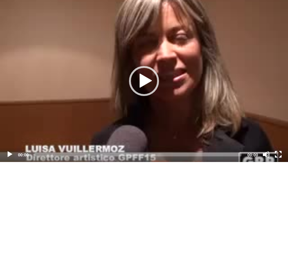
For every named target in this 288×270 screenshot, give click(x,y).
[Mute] (266, 154)
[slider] (138, 154)
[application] (144, 81)
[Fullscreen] (278, 154)
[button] (144, 81)
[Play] (10, 154)
